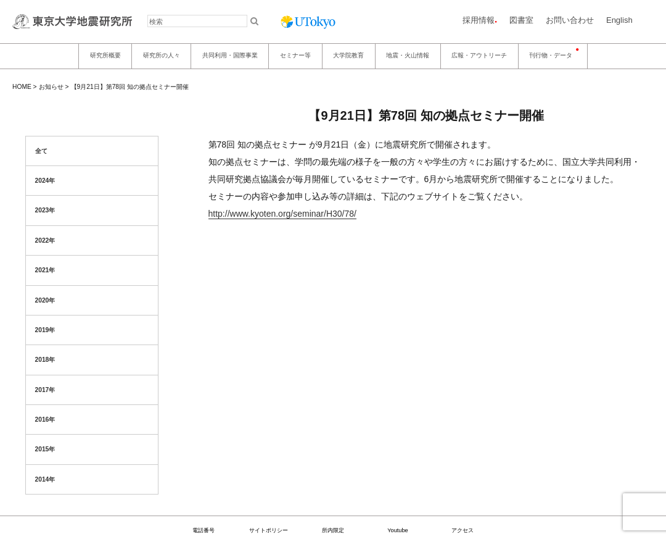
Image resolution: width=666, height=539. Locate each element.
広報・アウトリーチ (479, 55)
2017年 (45, 389)
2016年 (45, 419)
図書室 (521, 20)
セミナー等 (295, 55)
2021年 (45, 270)
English (619, 20)
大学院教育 (348, 55)
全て (41, 151)
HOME (21, 86)
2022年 (45, 240)
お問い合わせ (570, 20)
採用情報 (478, 20)
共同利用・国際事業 (230, 55)
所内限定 (333, 530)
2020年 (45, 300)
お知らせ (51, 86)
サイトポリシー (268, 530)
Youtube (397, 530)
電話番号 (203, 530)
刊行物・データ (550, 55)
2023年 (45, 210)
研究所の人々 (161, 55)
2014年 (45, 479)
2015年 (45, 449)
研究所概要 (105, 55)
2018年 (45, 359)
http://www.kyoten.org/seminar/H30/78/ (282, 214)
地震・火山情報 (407, 55)
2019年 (45, 330)
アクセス (462, 530)
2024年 (45, 180)
